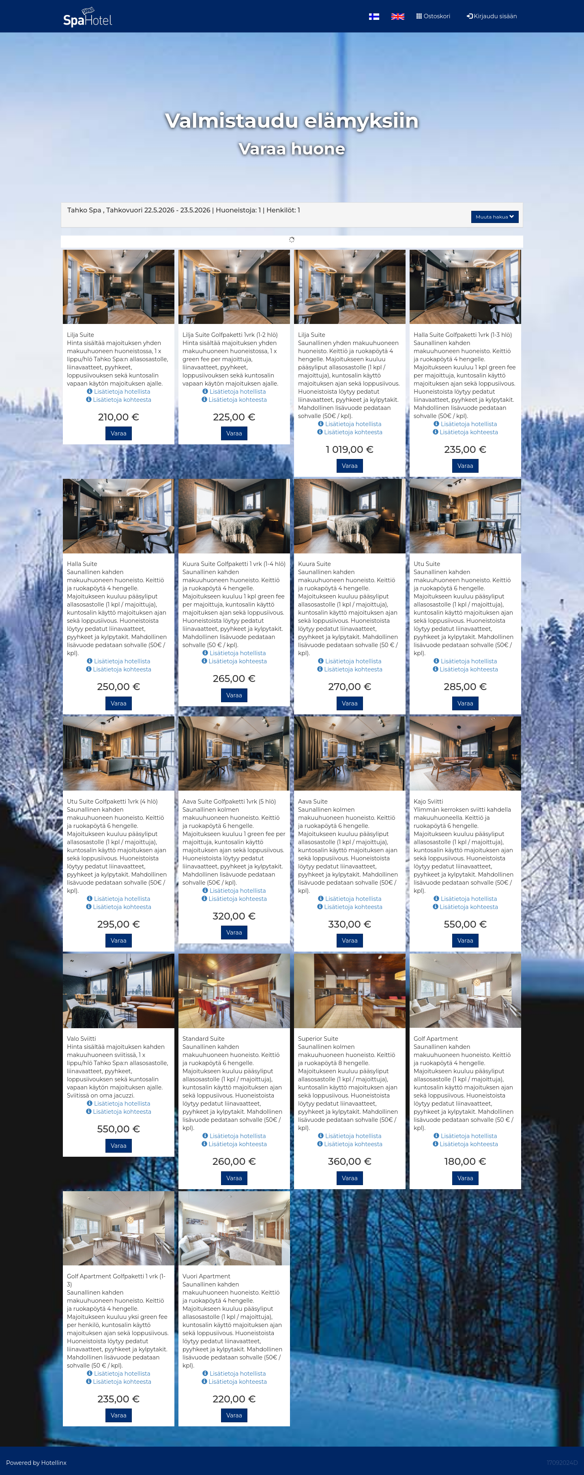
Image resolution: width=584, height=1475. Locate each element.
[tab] (292, 215)
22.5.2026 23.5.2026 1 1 (183, 210)
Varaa (119, 433)
